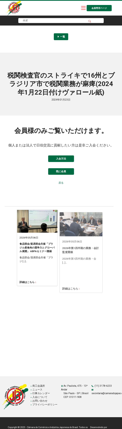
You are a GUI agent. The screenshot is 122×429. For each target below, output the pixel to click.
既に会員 (61, 171)
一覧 (61, 36)
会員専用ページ (99, 8)
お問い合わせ (38, 400)
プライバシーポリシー (43, 404)
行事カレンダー (40, 393)
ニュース (36, 389)
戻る (61, 182)
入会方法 (61, 158)
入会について (38, 397)
